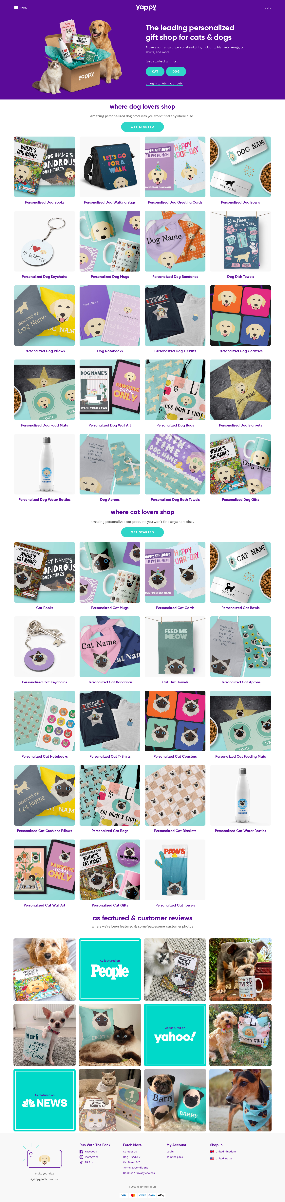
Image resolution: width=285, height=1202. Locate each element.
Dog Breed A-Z (132, 1157)
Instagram (89, 1157)
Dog (176, 71)
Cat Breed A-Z (131, 1162)
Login (170, 1151)
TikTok (86, 1162)
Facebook (88, 1151)
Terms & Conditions (135, 1167)
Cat (155, 71)
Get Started (142, 127)
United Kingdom (223, 1151)
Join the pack (175, 1157)
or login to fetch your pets (164, 83)
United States (221, 1158)
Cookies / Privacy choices (139, 1173)
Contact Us (130, 1151)
